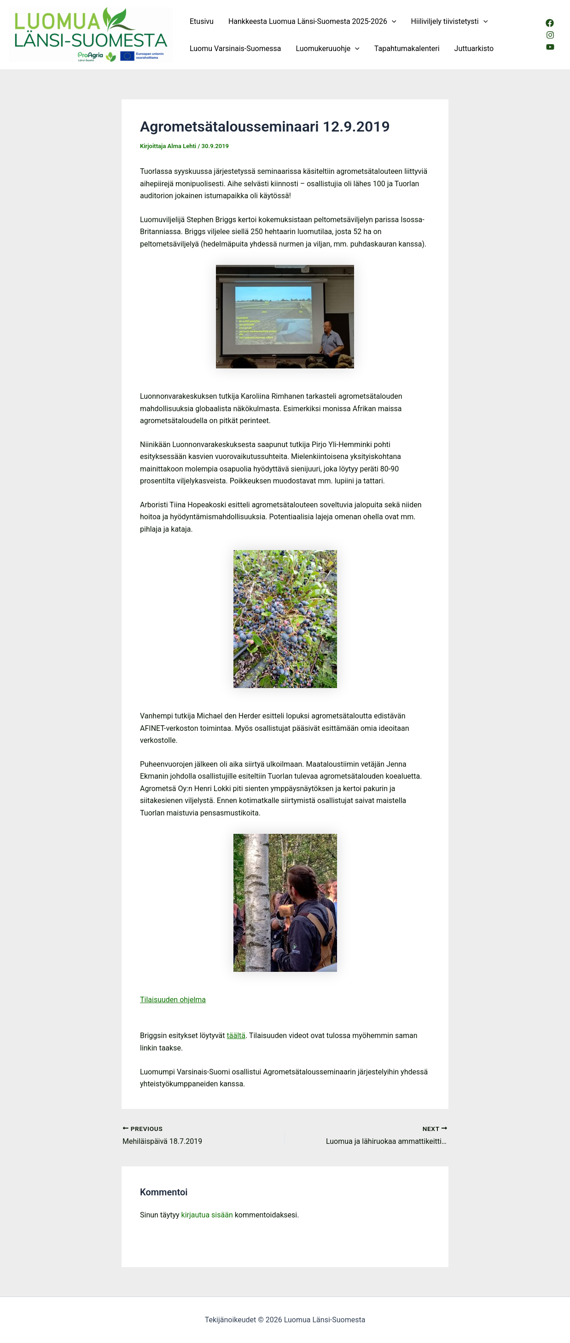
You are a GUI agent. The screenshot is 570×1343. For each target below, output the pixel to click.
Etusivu (202, 21)
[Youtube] (550, 47)
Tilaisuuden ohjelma (173, 999)
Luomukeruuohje (327, 48)
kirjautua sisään (207, 1215)
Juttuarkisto (474, 48)
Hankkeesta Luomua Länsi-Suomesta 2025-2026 (312, 21)
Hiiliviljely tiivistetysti (449, 21)
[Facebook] (550, 23)
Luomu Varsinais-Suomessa (235, 48)
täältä (236, 1035)
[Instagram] (550, 35)
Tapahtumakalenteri (407, 48)
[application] (391, 21)
